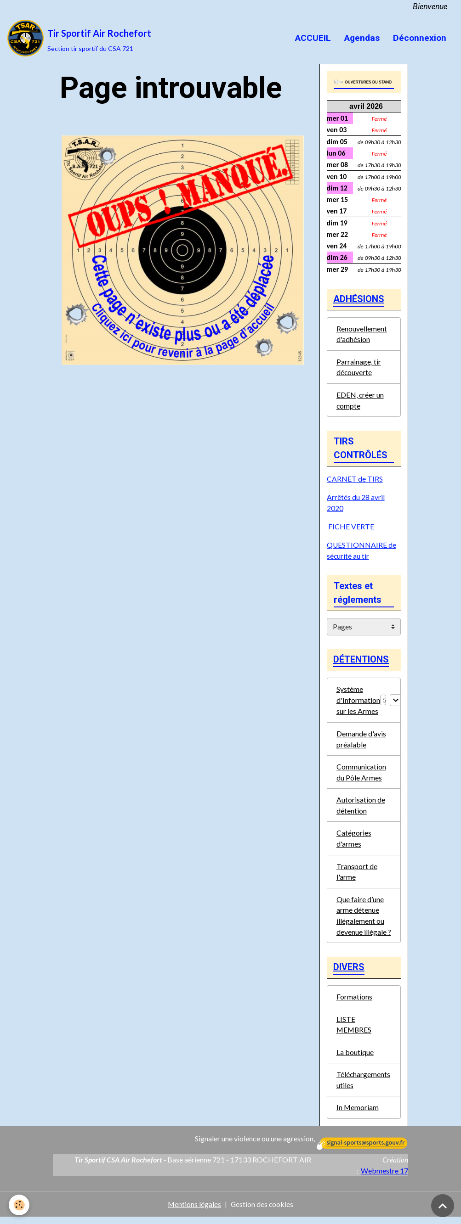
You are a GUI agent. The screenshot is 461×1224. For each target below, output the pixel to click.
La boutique (355, 1058)
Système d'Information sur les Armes (358, 702)
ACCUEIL (312, 38)
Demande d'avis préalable (361, 741)
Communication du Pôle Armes (361, 775)
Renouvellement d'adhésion (361, 334)
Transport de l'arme (356, 875)
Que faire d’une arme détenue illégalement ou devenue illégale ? (363, 920)
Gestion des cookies (262, 1211)
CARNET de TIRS (355, 480)
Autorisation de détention (360, 808)
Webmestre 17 (384, 1177)
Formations (354, 1002)
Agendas (361, 38)
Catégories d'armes (353, 842)
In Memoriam (357, 1114)
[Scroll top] (442, 1205)
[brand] (79, 38)
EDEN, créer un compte (360, 401)
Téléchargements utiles (363, 1086)
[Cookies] (19, 1205)
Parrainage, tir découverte (358, 368)
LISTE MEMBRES (354, 1030)
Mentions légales (194, 1211)
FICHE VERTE (350, 528)
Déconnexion (418, 38)
